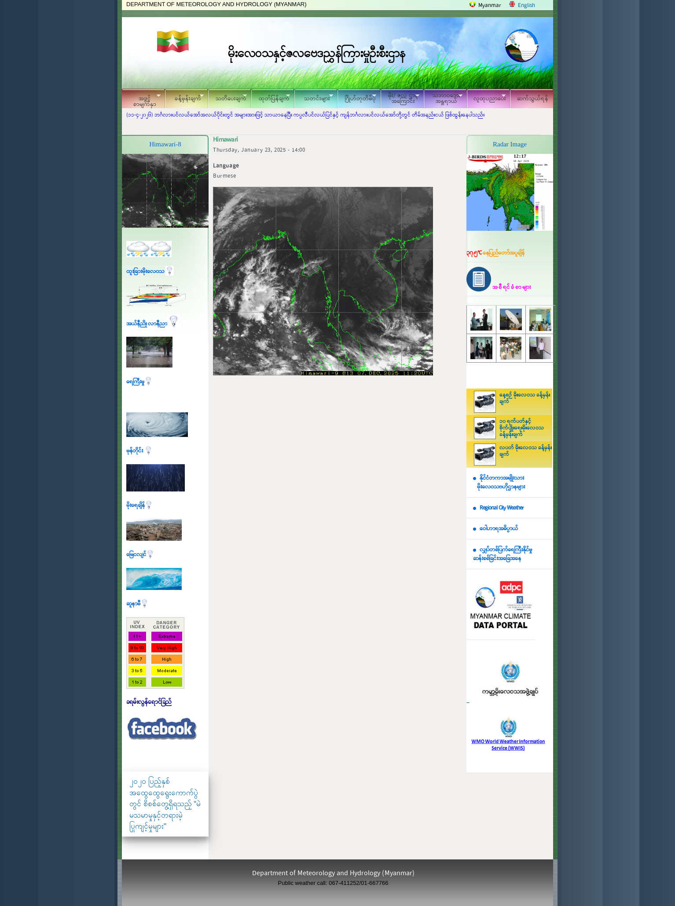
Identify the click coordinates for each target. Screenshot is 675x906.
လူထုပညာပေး (486, 97)
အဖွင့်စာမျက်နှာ (141, 99)
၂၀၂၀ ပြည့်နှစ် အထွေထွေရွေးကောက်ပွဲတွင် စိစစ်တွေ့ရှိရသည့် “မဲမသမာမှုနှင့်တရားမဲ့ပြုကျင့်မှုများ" (165, 803)
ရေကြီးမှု (139, 381)
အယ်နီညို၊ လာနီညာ (153, 323)
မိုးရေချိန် (139, 505)
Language (226, 166)
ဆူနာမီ (137, 603)
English (526, 5)
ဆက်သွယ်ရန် (532, 98)
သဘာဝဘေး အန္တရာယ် (443, 98)
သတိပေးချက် (227, 97)
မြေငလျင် (140, 554)
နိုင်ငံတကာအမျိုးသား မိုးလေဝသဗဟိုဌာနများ (499, 482)
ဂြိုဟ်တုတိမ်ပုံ (357, 97)
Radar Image (510, 144)
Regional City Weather (502, 508)
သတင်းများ (313, 97)
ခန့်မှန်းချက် (184, 97)
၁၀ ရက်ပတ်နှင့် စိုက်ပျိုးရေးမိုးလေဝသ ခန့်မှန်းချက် (521, 428)
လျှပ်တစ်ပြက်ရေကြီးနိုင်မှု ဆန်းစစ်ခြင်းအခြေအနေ (502, 554)
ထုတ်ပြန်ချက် (270, 97)
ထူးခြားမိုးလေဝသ (150, 271)
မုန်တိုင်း (139, 450)
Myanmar (489, 5)
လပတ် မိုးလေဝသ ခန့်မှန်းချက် (525, 451)
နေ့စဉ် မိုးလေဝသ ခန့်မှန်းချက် (524, 398)
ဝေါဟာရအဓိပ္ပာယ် (499, 528)
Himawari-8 (165, 144)
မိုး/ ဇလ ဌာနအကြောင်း (400, 98)
